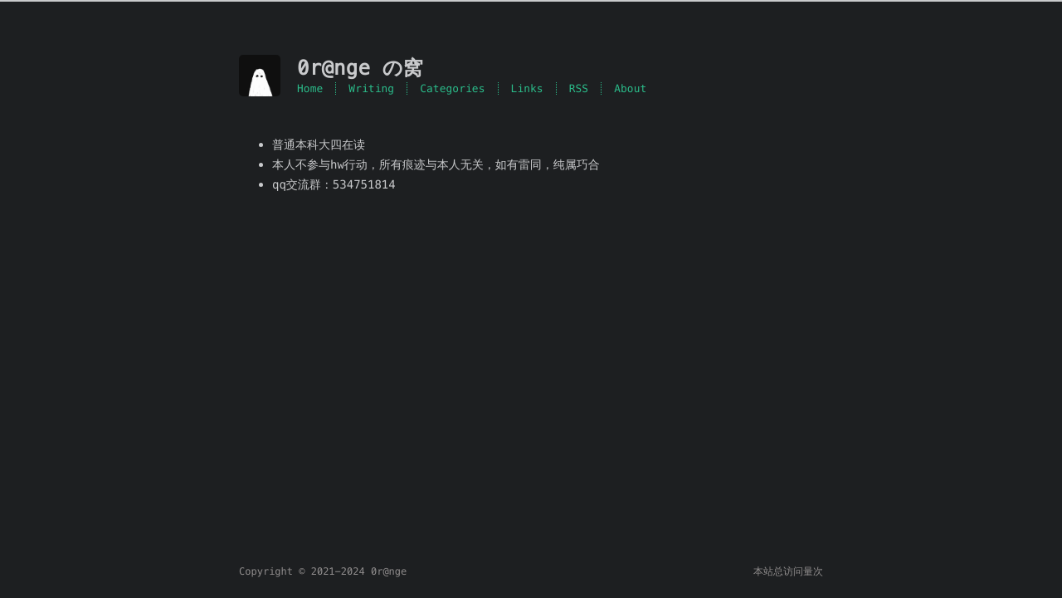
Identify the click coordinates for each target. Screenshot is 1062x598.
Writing (371, 88)
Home (310, 88)
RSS (579, 88)
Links (527, 88)
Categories (452, 88)
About (630, 88)
